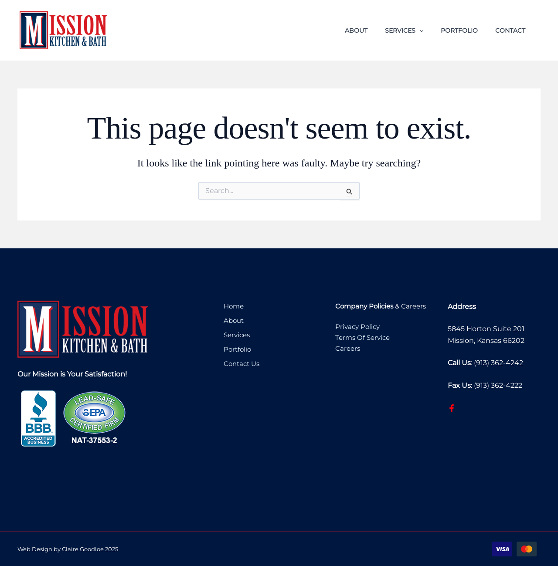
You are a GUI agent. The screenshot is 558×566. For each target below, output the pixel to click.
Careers (347, 349)
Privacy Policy (357, 327)
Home (234, 306)
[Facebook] (452, 408)
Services (404, 30)
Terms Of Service (362, 338)
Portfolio (459, 30)
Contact (510, 30)
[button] (419, 30)
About (356, 30)
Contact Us (242, 363)
